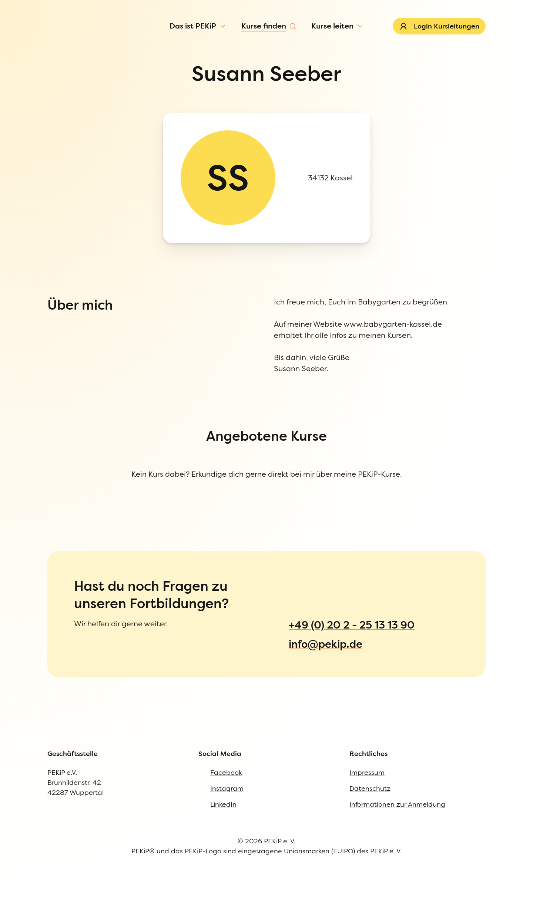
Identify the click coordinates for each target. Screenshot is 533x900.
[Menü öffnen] (63, 50)
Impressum (34, 475)
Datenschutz (36, 490)
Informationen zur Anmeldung (63, 505)
